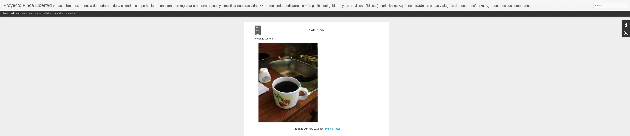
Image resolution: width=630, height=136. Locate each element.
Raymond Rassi (331, 24)
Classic (5, 13)
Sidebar (48, 13)
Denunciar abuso (338, 134)
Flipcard (15, 13)
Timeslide (70, 13)
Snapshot (58, 13)
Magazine (27, 13)
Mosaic (37, 13)
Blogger (328, 134)
